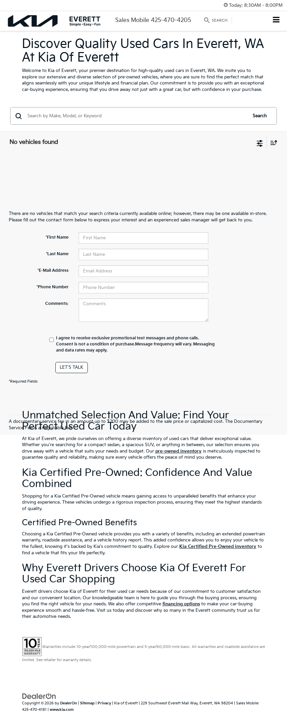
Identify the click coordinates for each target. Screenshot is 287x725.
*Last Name (57, 254)
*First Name (57, 237)
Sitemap (87, 703)
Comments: (57, 303)
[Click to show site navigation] (276, 20)
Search (260, 116)
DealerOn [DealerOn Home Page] (68, 703)
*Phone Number (52, 287)
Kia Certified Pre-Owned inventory (217, 546)
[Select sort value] (272, 142)
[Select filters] (260, 143)
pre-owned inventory (178, 451)
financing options (181, 604)
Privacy (104, 703)
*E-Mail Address (53, 270)
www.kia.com (62, 709)
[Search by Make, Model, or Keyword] (136, 116)
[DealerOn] (39, 696)
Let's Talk (71, 367)
